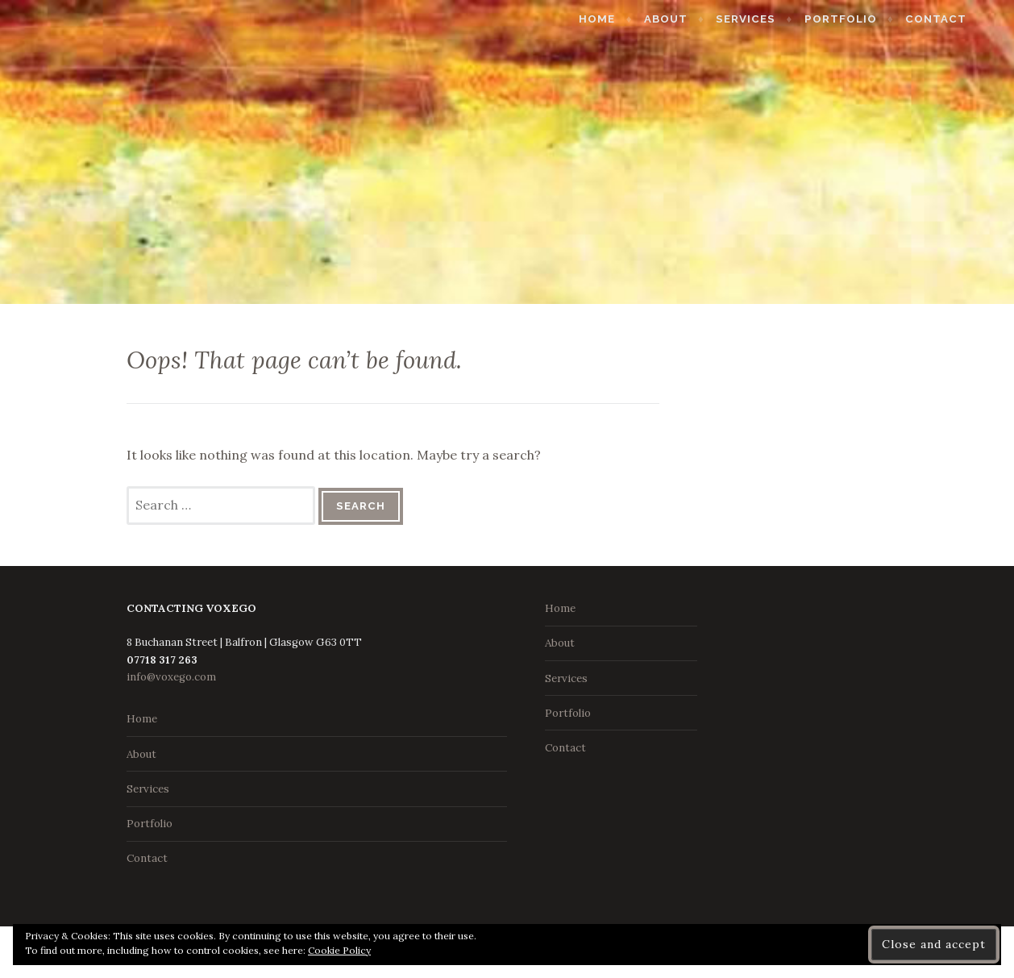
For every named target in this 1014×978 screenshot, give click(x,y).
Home (624, 19)
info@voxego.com (171, 677)
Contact (962, 19)
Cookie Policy (339, 950)
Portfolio (867, 19)
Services (772, 19)
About (692, 19)
